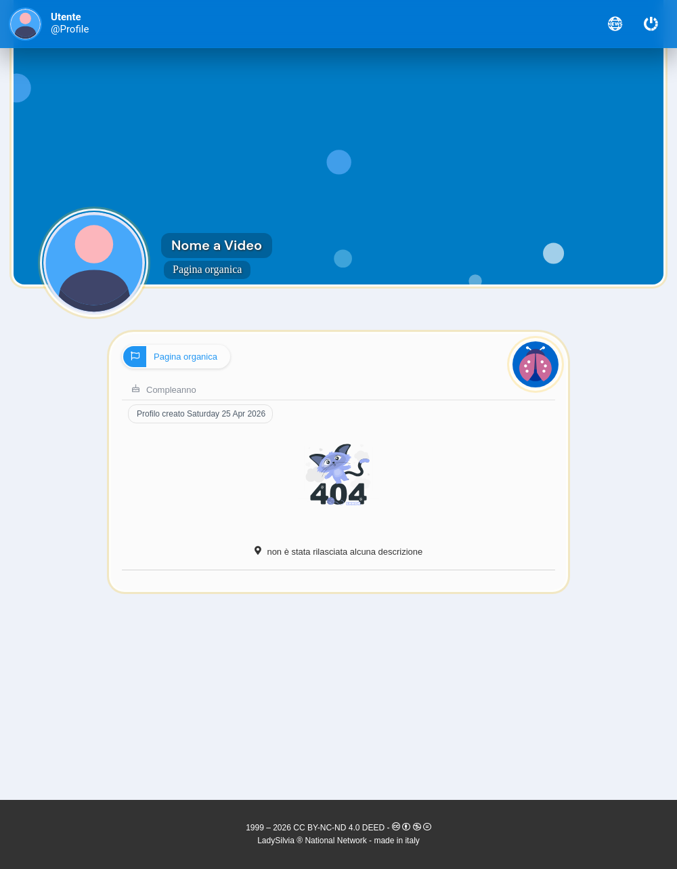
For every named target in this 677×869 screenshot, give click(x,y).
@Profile (70, 29)
